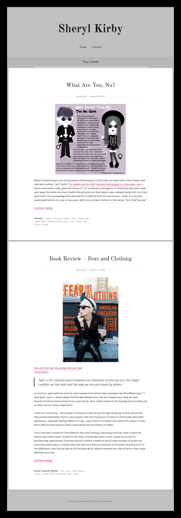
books (37, 471)
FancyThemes (107, 501)
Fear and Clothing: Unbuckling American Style (58, 368)
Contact (97, 47)
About (83, 47)
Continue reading (43, 208)
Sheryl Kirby (90, 29)
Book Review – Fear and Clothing (90, 259)
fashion (38, 218)
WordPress (93, 501)
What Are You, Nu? (90, 85)
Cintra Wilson (41, 372)
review (54, 471)
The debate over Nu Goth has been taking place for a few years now (104, 184)
